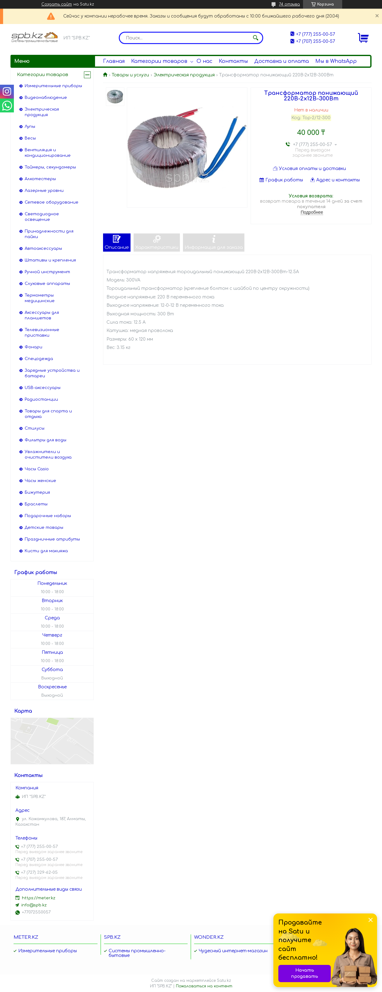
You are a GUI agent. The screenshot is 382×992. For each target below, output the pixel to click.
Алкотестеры (40, 179)
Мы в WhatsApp (336, 61)
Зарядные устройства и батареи (52, 373)
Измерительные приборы (53, 86)
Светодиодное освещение (42, 217)
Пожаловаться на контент (204, 986)
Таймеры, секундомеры (50, 167)
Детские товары (44, 527)
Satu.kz (224, 980)
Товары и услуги (130, 75)
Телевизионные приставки (42, 333)
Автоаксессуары (43, 248)
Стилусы (34, 428)
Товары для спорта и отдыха (48, 414)
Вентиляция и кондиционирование (48, 153)
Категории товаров (159, 61)
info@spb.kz (34, 905)
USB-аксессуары (42, 388)
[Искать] (255, 38)
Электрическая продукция (184, 75)
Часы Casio (37, 469)
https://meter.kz (38, 898)
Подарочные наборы (48, 516)
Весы (30, 138)
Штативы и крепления (50, 260)
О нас (204, 61)
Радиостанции (41, 399)
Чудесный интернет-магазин (233, 951)
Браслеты (36, 504)
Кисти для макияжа (46, 551)
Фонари (33, 347)
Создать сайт (56, 4)
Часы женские (40, 481)
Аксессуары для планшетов (42, 315)
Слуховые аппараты (47, 283)
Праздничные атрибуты (52, 539)
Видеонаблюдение (46, 97)
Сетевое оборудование (51, 202)
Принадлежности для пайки (49, 234)
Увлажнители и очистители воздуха (48, 455)
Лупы (30, 126)
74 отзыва (289, 4)
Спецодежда (39, 359)
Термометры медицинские (40, 298)
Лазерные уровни (44, 190)
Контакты (233, 61)
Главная (114, 61)
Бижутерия (37, 492)
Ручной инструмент (47, 272)
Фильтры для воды (45, 440)
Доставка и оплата (281, 61)
